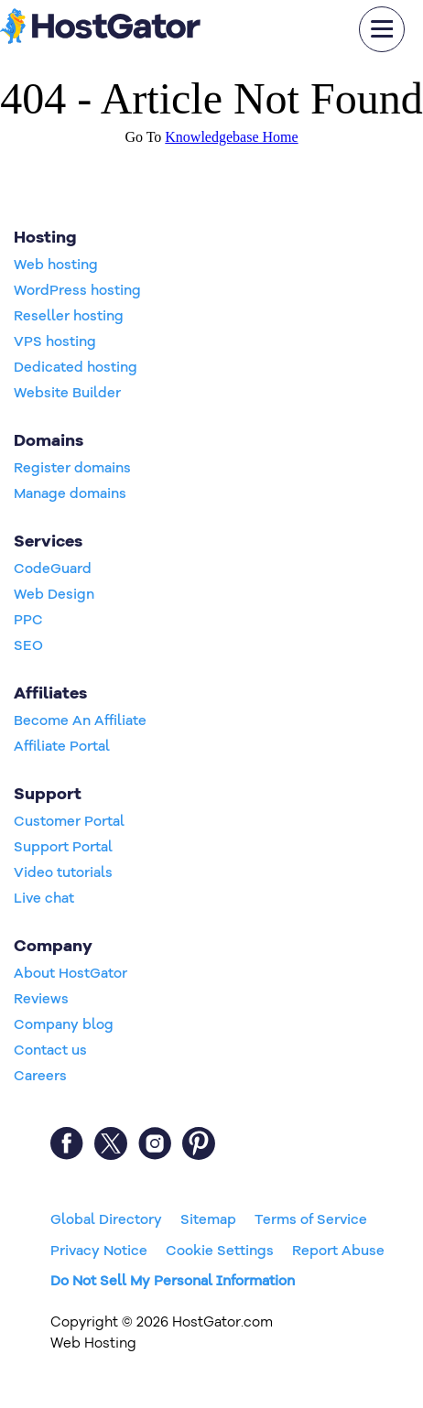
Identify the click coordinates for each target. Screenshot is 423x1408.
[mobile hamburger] (382, 29)
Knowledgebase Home (231, 137)
